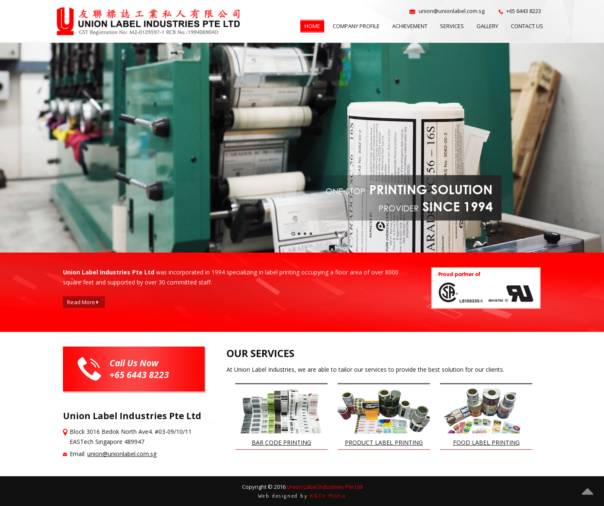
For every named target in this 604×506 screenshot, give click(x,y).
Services (452, 26)
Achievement (409, 26)
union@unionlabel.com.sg (121, 454)
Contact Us (527, 26)
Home (312, 26)
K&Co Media (328, 495)
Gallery (487, 26)
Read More (83, 302)
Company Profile (356, 26)
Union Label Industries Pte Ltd (324, 486)
